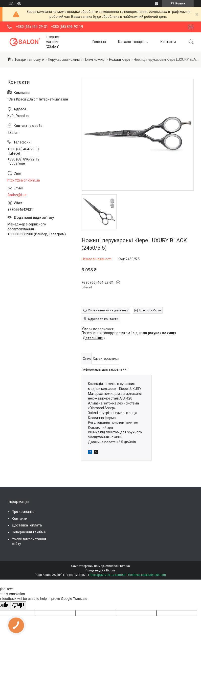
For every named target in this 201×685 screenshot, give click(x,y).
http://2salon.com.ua (23, 180)
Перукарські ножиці (64, 59)
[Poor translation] (18, 605)
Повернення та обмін (29, 532)
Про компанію (23, 512)
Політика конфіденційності (147, 575)
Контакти (168, 42)
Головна (99, 42)
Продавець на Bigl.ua (100, 570)
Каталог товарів (131, 42)
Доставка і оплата (27, 525)
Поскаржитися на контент (107, 575)
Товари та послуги (29, 59)
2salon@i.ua (16, 195)
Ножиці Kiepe (119, 59)
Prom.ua (124, 566)
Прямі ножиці (94, 59)
